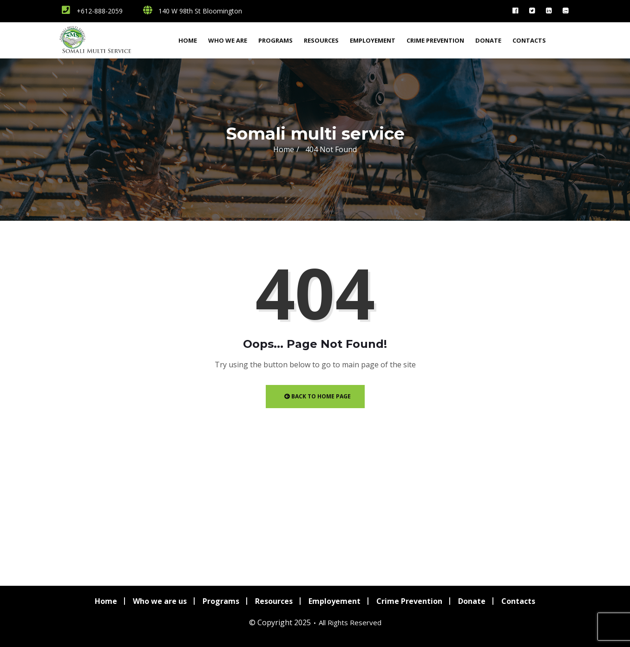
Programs (275, 40)
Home (187, 40)
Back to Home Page (317, 396)
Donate (488, 40)
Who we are (227, 40)
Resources (321, 40)
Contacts (529, 40)
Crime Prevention (435, 40)
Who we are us (160, 601)
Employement (372, 40)
